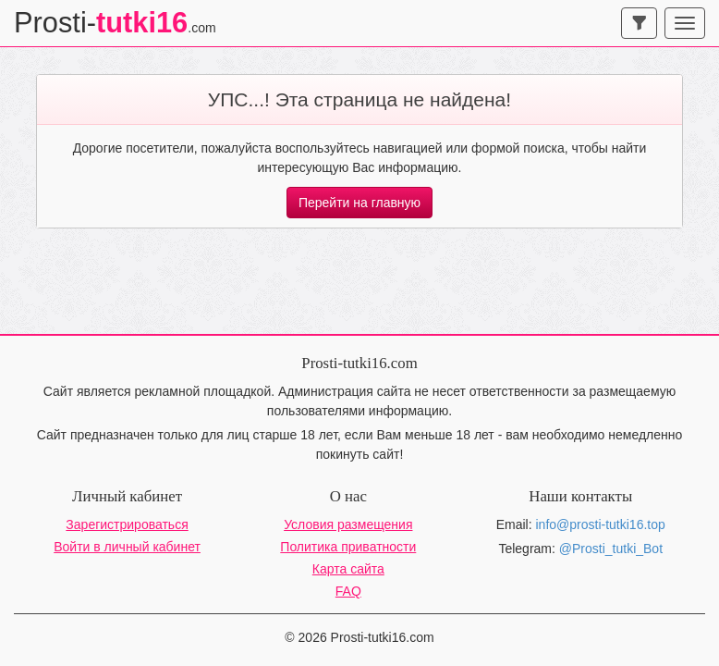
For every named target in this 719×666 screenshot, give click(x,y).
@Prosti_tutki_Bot (611, 548)
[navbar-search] (639, 23)
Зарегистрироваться (127, 524)
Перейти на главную (359, 202)
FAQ (348, 591)
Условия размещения (348, 524)
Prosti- (115, 22)
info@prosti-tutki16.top (600, 524)
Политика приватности (348, 546)
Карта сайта (348, 568)
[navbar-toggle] (684, 23)
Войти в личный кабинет (127, 546)
